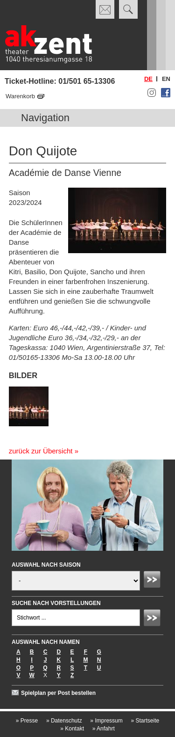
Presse (27, 720)
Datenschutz (64, 720)
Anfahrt (103, 728)
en (166, 78)
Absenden (153, 581)
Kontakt (72, 728)
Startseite (145, 720)
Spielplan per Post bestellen (58, 693)
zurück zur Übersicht (41, 451)
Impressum (106, 720)
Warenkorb (20, 96)
